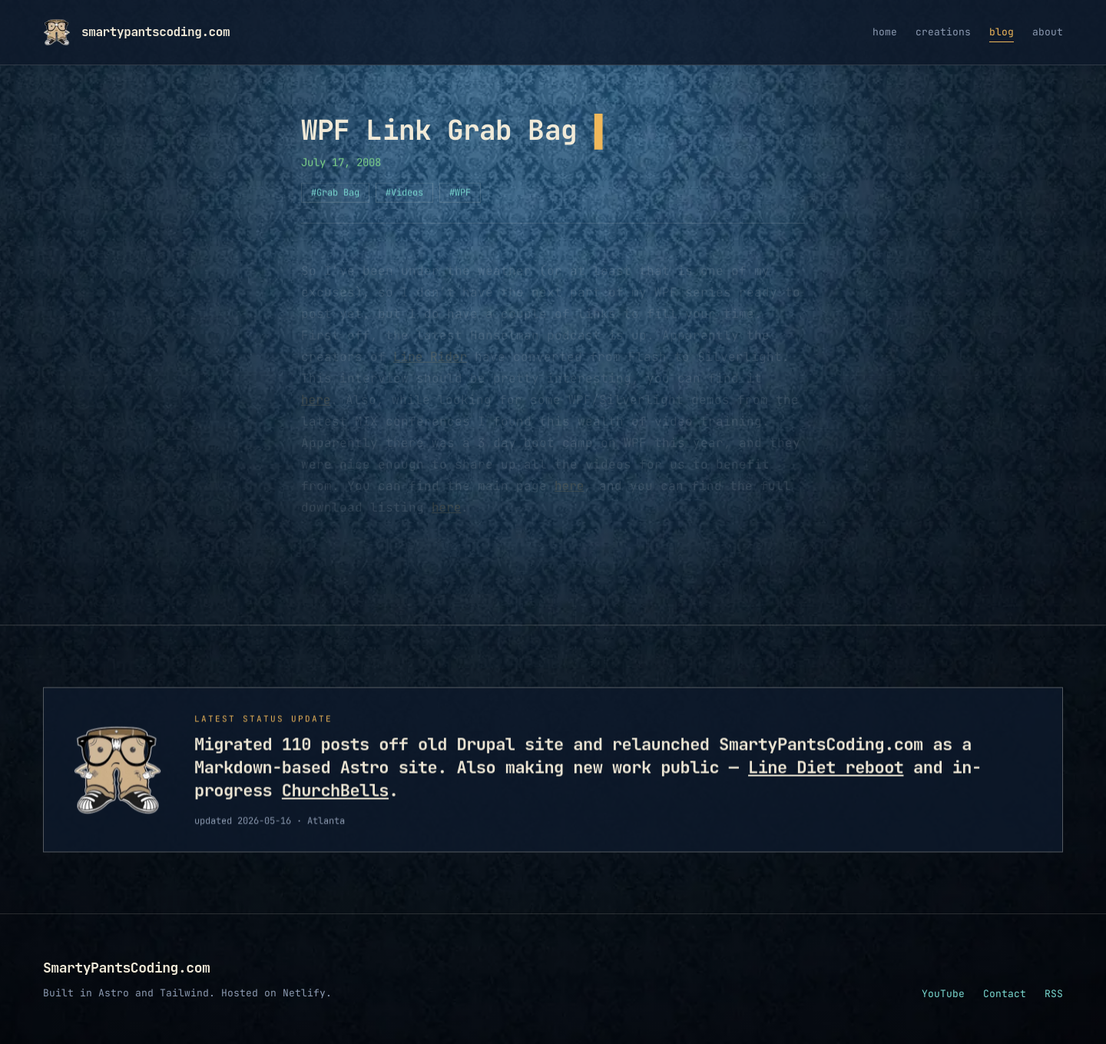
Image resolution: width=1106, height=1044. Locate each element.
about (1047, 31)
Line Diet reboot (825, 770)
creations (943, 31)
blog (1001, 31)
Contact (1004, 993)
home (885, 31)
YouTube (943, 993)
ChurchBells (335, 793)
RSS (1054, 993)
